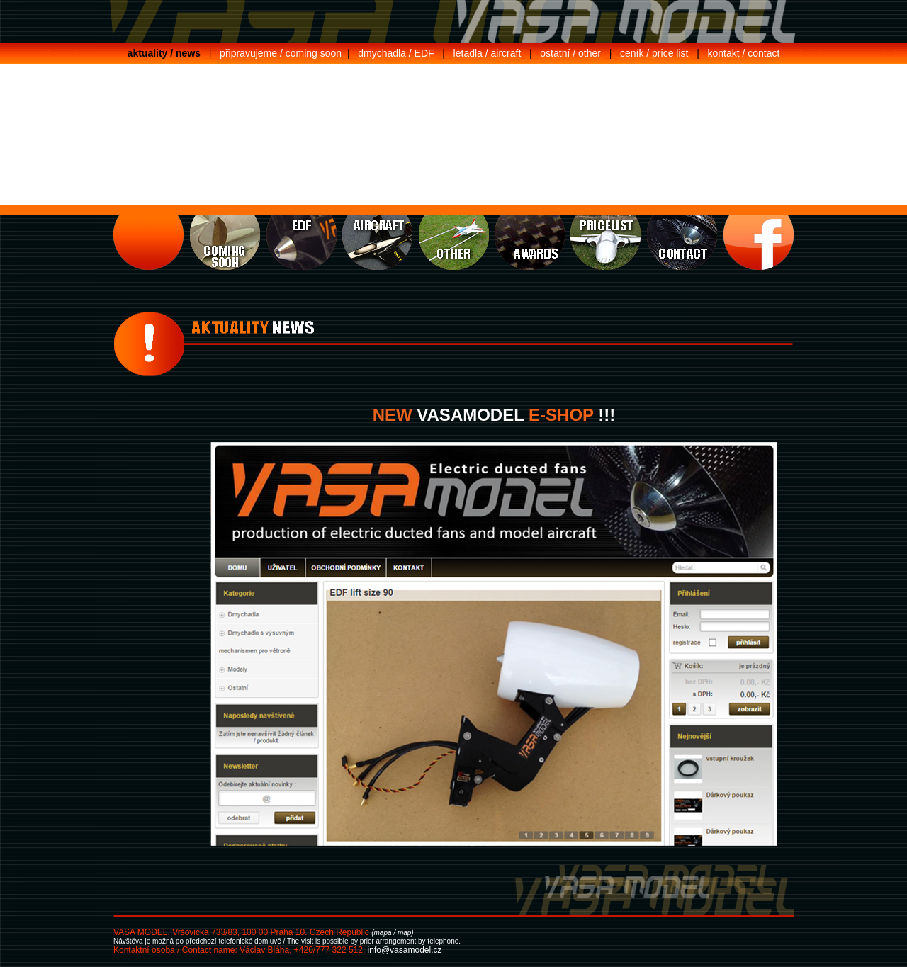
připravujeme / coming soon (281, 53)
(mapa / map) (392, 933)
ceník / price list (654, 53)
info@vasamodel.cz (405, 950)
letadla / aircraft (488, 53)
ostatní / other (570, 53)
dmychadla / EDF (396, 53)
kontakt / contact (743, 53)
